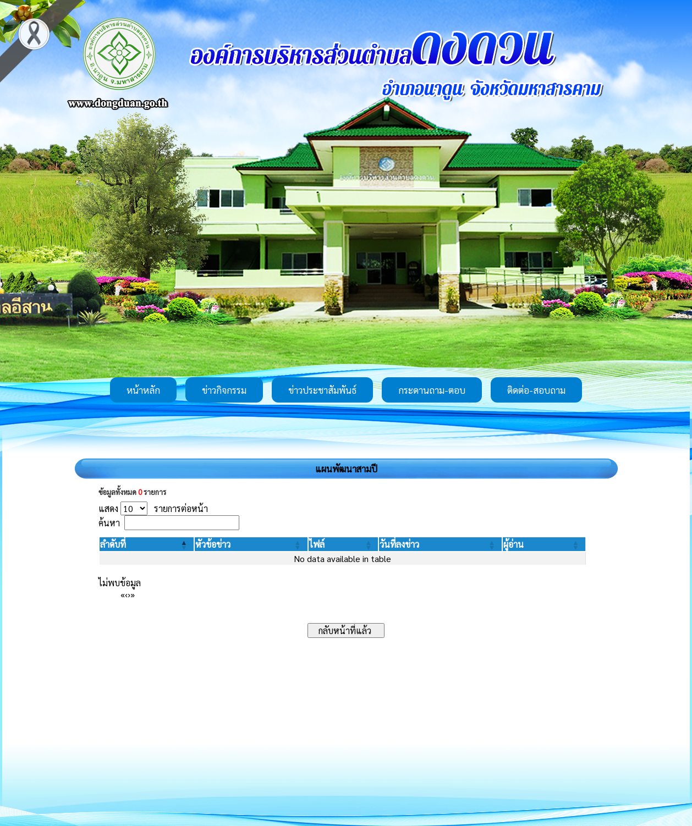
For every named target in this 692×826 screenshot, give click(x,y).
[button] (113, 544)
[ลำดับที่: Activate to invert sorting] (147, 544)
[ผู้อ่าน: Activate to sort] (544, 544)
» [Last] (132, 594)
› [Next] (129, 594)
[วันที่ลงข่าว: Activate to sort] (440, 544)
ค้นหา (109, 522)
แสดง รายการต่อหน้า (153, 508)
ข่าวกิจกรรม (224, 390)
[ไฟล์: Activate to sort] (343, 544)
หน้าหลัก (143, 390)
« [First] (122, 594)
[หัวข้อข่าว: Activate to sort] (251, 544)
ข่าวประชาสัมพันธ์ (322, 390)
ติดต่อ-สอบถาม (536, 390)
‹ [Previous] (126, 594)
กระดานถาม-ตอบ (431, 390)
